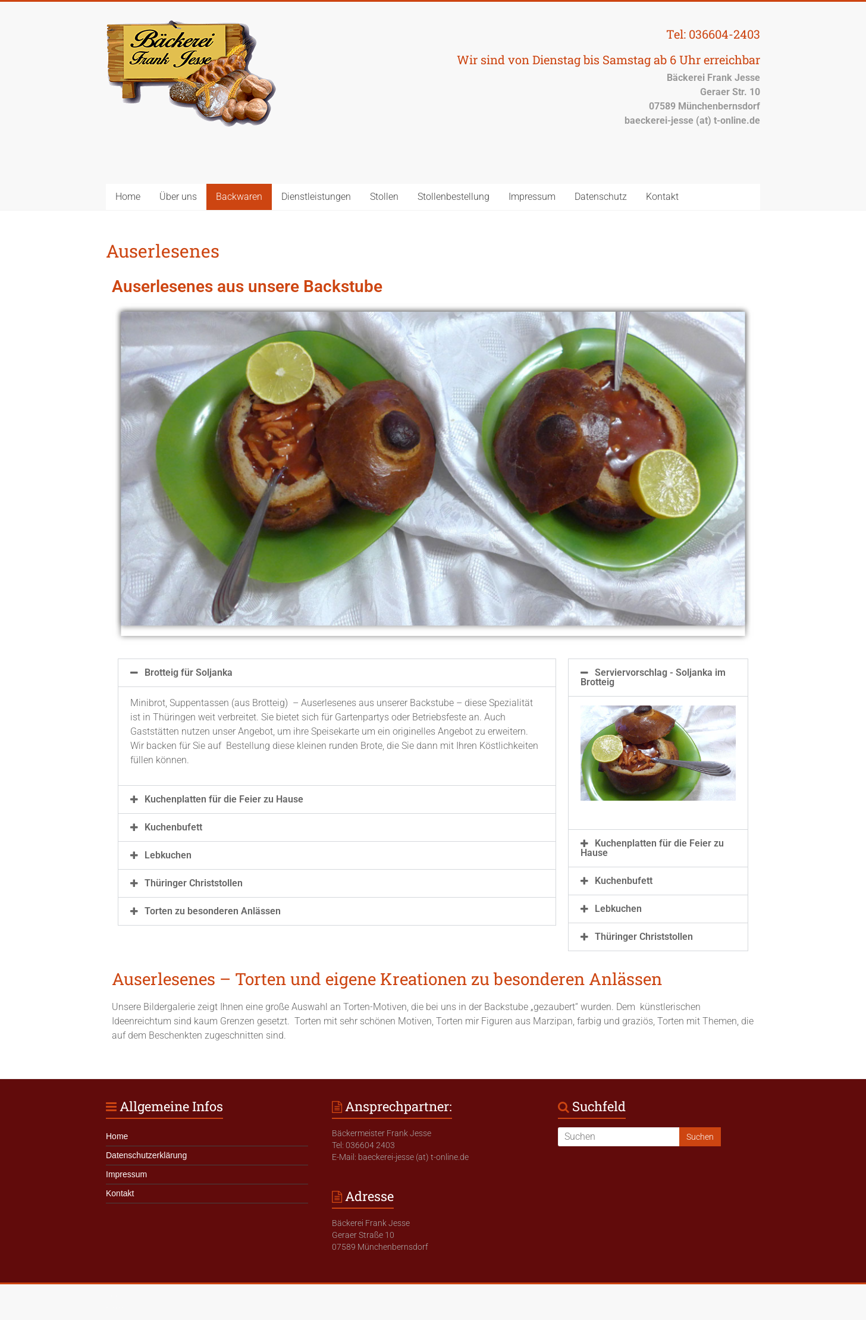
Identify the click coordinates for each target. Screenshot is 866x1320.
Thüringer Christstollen (194, 883)
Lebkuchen (168, 855)
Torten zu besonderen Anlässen (213, 911)
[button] (337, 672)
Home (127, 196)
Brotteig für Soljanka (189, 672)
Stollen (384, 196)
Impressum (532, 196)
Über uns (178, 196)
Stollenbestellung (454, 196)
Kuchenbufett (173, 827)
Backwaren (239, 196)
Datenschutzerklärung (146, 1155)
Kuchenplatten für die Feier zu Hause (224, 799)
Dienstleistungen (316, 196)
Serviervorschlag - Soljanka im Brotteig (653, 677)
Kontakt (662, 196)
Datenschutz (601, 196)
